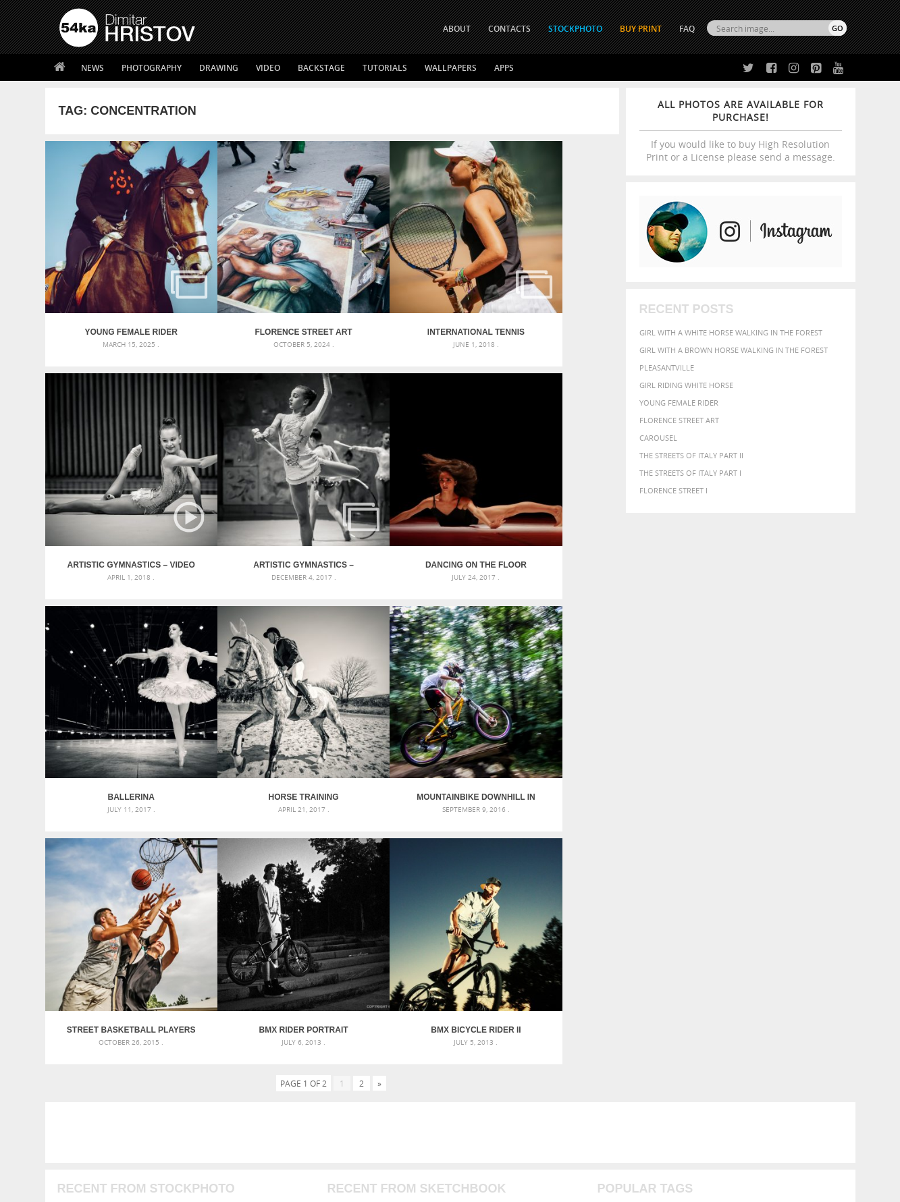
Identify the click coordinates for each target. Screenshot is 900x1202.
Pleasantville (666, 367)
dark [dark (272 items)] (801, 907)
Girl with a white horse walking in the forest (730, 332)
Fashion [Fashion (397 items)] (752, 919)
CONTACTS (509, 28)
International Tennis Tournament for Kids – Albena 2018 (403, 303)
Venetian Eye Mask (280, 1156)
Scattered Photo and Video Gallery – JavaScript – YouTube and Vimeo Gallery (180, 892)
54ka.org (171, 1187)
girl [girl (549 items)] (815, 919)
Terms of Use (245, 1187)
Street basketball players (260, 710)
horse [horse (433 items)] (629, 932)
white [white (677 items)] (649, 958)
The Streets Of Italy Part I (690, 473)
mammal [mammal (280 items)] (683, 933)
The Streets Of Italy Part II (691, 455)
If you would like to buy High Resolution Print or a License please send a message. (740, 130)
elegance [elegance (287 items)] (614, 920)
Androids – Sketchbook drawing (392, 892)
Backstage (321, 68)
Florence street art (679, 420)
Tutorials (385, 68)
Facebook (484, 1059)
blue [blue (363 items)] (679, 907)
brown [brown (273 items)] (701, 907)
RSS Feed (340, 1156)
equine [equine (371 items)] (697, 919)
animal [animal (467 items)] (613, 892)
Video (268, 68)
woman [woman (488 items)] (684, 959)
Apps (504, 68)
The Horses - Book (95, 1091)
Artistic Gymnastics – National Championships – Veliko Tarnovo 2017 (116, 507)
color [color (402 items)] (759, 907)
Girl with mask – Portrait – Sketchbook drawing (424, 924)
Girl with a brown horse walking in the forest (733, 350)
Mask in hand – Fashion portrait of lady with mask (159, 924)
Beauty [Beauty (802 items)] (617, 905)
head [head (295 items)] (605, 933)
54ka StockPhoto (93, 1057)
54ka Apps (78, 1108)
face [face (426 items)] (723, 919)
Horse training (547, 507)
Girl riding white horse (686, 385)
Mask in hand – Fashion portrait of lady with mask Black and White (180, 908)
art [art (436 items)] (639, 892)
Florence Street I (673, 490)
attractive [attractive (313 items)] (668, 892)
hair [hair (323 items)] (835, 920)
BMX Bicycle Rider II (547, 710)
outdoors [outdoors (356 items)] (618, 946)
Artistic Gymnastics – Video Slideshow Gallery (547, 303)
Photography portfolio (108, 1074)
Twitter (481, 1041)
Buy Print (641, 28)
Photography (152, 68)
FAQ (687, 28)
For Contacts (282, 1108)
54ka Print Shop (90, 1040)
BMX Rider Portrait (403, 710)
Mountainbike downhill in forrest (117, 710)
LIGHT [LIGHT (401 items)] (656, 932)
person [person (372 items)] (686, 946)
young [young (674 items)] (721, 958)
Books (267, 1074)
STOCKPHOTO (575, 28)
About (267, 1040)
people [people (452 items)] (655, 946)
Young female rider (678, 403)
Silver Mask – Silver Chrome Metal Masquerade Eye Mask (170, 940)
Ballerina (403, 507)
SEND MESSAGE (728, 1067)
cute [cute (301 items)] (782, 907)
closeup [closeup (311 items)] (729, 907)
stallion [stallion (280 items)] (805, 946)
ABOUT (457, 28)
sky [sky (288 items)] (783, 946)
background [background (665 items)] (724, 891)
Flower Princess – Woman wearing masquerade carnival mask (180, 957)
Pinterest (483, 1094)
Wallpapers (451, 68)
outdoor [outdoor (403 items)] (801, 932)
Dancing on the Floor (260, 507)
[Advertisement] (453, 813)
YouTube (482, 1111)
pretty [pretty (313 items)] (763, 946)
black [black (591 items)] (653, 906)
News (92, 68)
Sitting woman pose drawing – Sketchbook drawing (431, 957)
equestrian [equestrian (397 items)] (657, 919)
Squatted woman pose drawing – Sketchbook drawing (437, 940)
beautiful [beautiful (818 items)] (788, 890)
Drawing (218, 68)
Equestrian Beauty (200, 1156)
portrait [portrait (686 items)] (726, 945)
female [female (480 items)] (787, 919)
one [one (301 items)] (771, 933)
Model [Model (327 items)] (711, 932)
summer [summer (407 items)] (614, 959)
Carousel (658, 438)
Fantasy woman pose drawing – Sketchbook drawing (433, 908)
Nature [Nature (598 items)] (743, 931)
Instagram (486, 1076)
